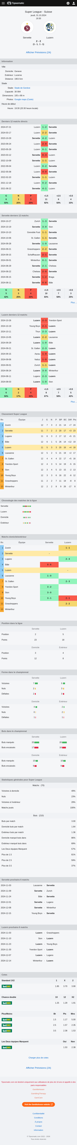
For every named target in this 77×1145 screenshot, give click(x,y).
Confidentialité (38, 1114)
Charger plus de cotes (38, 1058)
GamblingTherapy (38, 1094)
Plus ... (74, 302)
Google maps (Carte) (24, 99)
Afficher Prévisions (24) (38, 52)
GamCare (38, 1098)
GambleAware (38, 1089)
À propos (38, 1122)
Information (38, 1130)
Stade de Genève (22, 88)
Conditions (38, 1118)
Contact (38, 1126)
